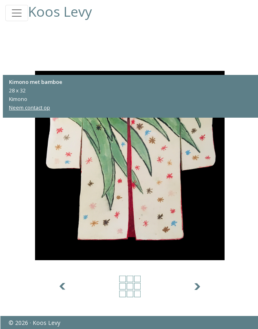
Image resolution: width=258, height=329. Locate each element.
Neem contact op (29, 107)
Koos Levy (60, 11)
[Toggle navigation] (16, 13)
